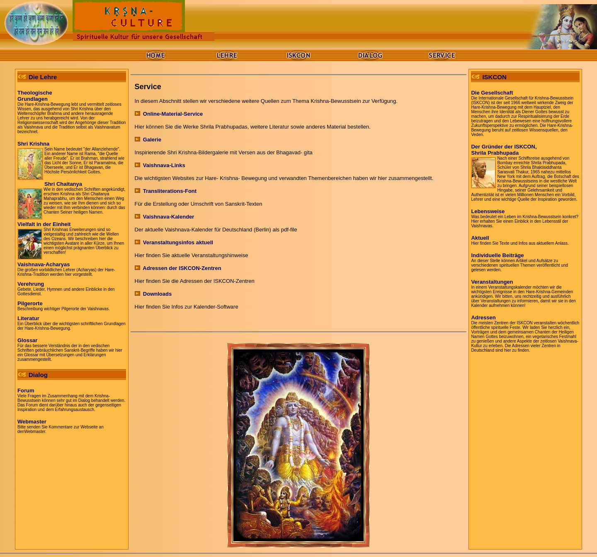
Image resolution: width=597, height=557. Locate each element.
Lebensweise (488, 211)
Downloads (153, 294)
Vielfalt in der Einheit (43, 224)
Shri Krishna (33, 144)
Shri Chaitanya (63, 184)
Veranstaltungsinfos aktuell (178, 242)
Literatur (28, 318)
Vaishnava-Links (160, 165)
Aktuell (480, 238)
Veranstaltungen (492, 282)
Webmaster (31, 421)
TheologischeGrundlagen (34, 96)
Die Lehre (43, 76)
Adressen (483, 317)
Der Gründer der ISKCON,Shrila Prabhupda (503, 150)
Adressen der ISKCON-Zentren (178, 268)
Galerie (148, 139)
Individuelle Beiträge (497, 255)
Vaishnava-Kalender (168, 217)
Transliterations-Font (166, 191)
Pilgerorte (30, 303)
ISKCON (494, 76)
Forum (25, 390)
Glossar (27, 340)
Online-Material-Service (169, 114)
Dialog (38, 374)
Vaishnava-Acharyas (43, 264)
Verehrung (30, 284)
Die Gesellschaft (492, 93)
